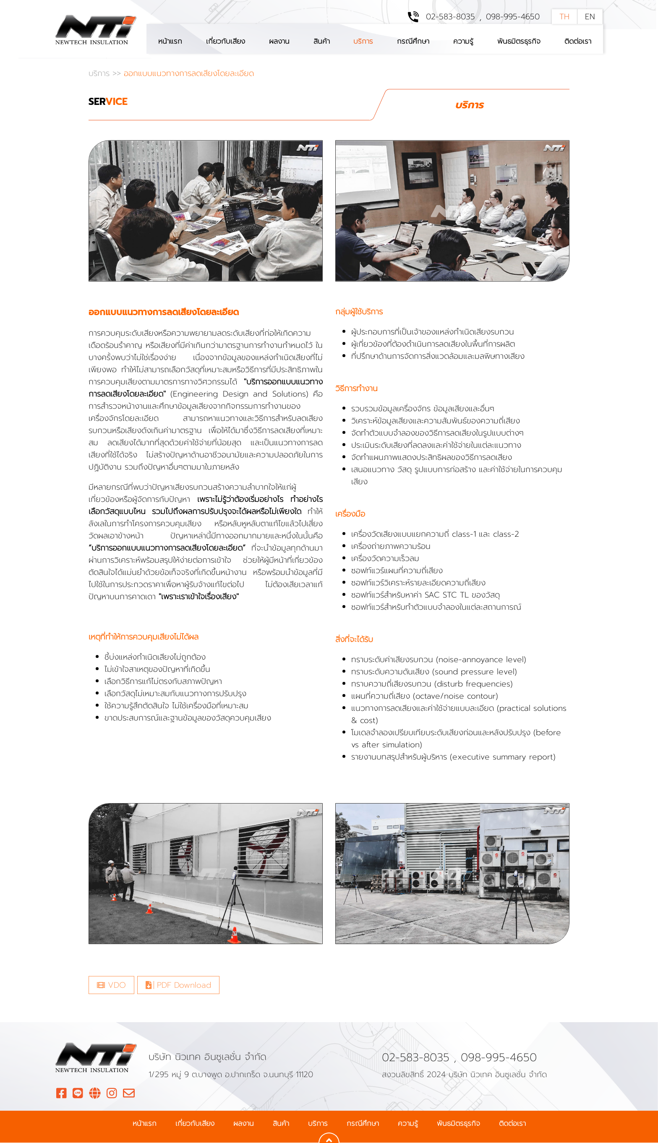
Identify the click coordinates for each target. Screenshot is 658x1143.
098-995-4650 (513, 17)
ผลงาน (279, 41)
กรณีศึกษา (413, 41)
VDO (111, 985)
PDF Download (178, 985)
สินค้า (321, 41)
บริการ (363, 41)
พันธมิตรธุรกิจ (518, 41)
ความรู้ (463, 41)
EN (590, 17)
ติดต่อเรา (577, 41)
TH (564, 17)
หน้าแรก (170, 41)
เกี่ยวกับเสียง (225, 41)
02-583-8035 (450, 17)
